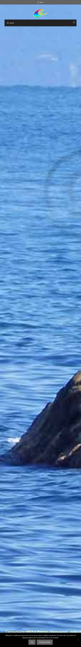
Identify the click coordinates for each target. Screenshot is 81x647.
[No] (78, 640)
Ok (32, 642)
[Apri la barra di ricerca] (73, 22)
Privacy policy (44, 642)
